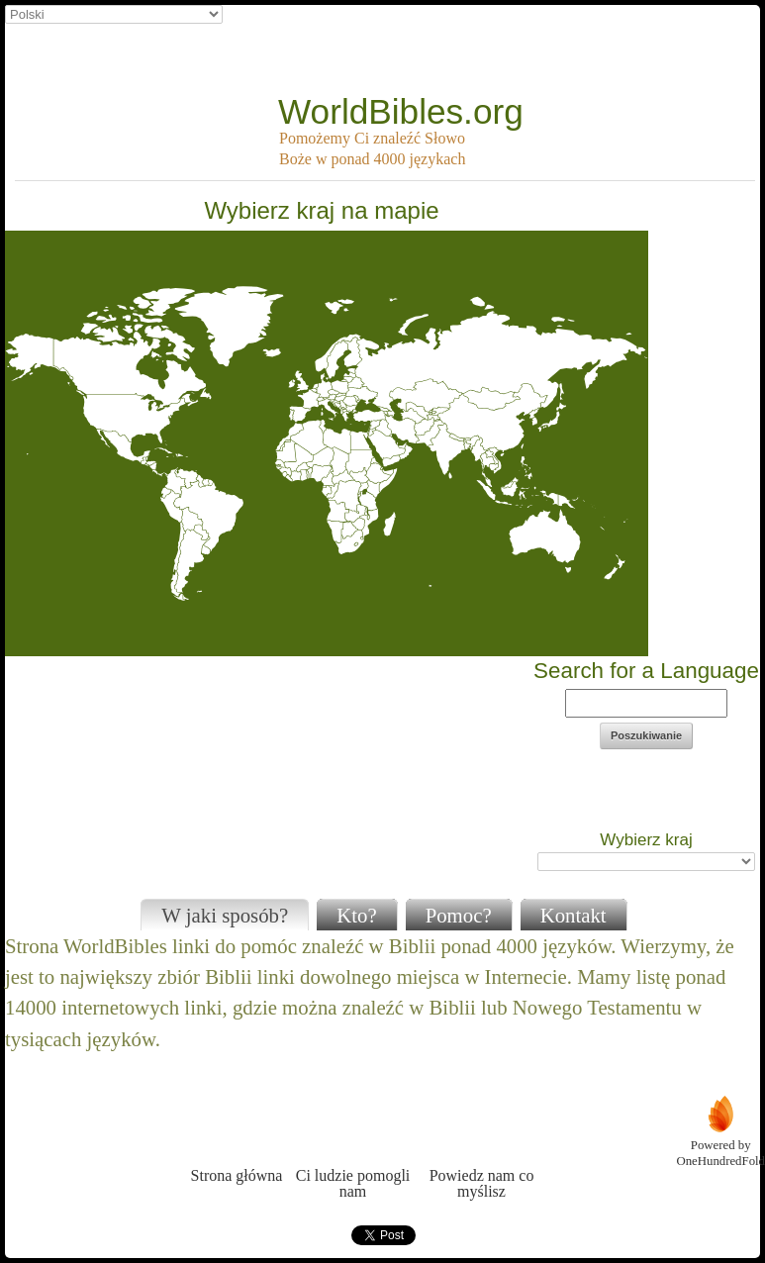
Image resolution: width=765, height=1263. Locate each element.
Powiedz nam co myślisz (482, 1147)
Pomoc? (459, 915)
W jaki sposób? (224, 915)
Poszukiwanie (646, 735)
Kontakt (573, 915)
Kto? (356, 915)
